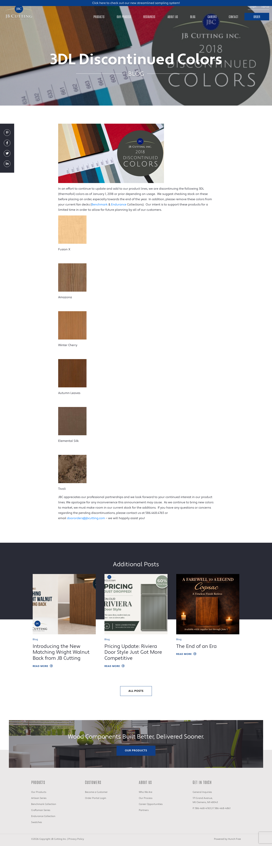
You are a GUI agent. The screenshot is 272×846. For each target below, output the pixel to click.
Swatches (36, 822)
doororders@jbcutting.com (86, 518)
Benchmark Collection (43, 804)
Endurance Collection (43, 816)
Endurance (118, 204)
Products (99, 16)
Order (256, 16)
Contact (233, 16)
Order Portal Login (95, 798)
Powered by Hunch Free (227, 839)
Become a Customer (96, 792)
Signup (265, 6)
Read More (43, 666)
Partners (144, 810)
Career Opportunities (151, 804)
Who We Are (145, 792)
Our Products (136, 750)
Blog (193, 16)
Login (253, 6)
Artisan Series (38, 798)
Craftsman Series (40, 810)
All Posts (136, 691)
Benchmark (99, 204)
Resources (149, 16)
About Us (173, 16)
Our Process (124, 16)
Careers (212, 16)
